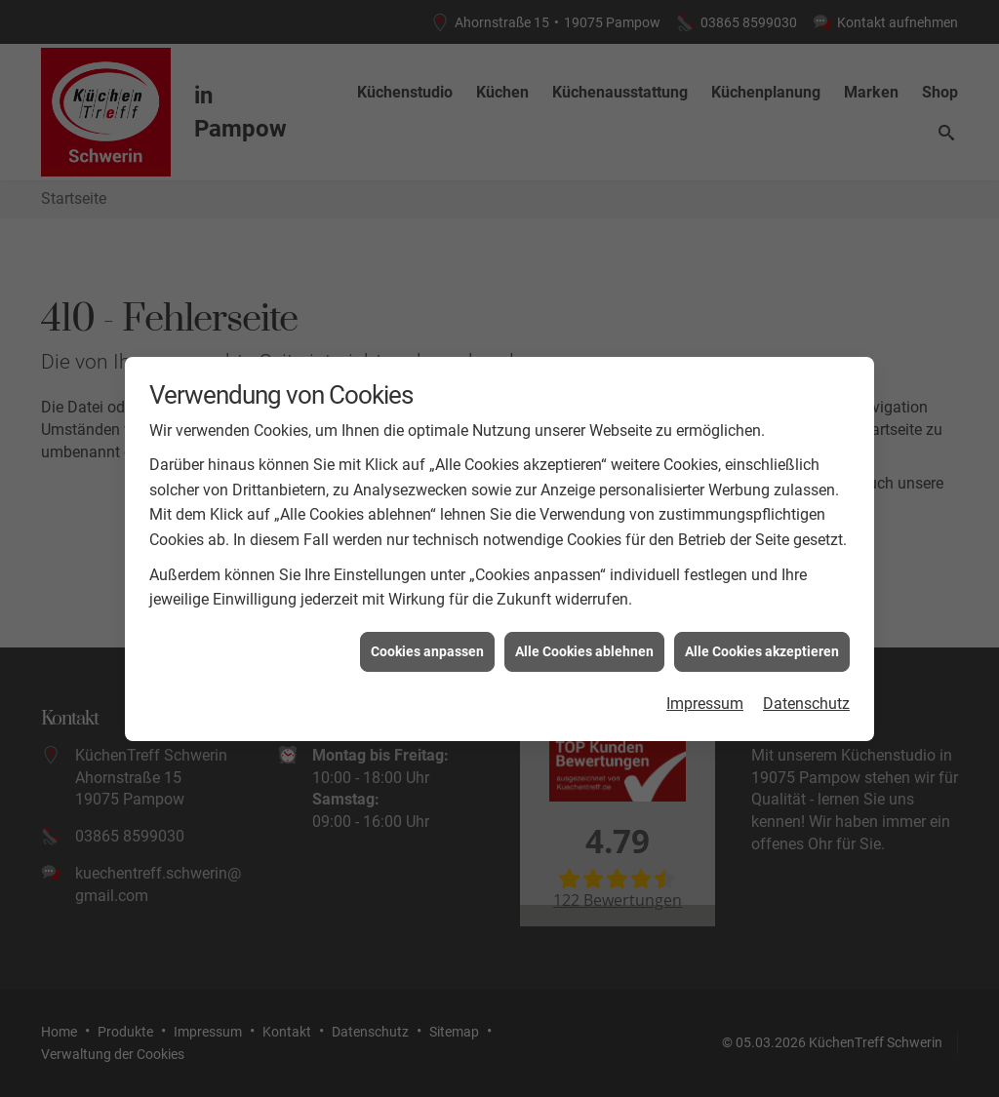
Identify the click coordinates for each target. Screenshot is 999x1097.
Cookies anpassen (427, 646)
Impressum (704, 698)
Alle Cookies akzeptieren (762, 646)
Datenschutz (806, 698)
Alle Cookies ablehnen (584, 646)
